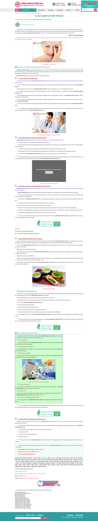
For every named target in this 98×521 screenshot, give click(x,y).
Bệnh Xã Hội (2, 509)
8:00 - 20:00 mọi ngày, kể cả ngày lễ (31, 478)
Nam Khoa (2, 506)
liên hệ (68, 10)
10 (31, 19)
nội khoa (50, 10)
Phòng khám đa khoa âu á (27, 24)
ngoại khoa (41, 10)
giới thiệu (59, 10)
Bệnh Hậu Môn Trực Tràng (4, 508)
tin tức (77, 10)
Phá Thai (2, 513)
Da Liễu (1, 510)
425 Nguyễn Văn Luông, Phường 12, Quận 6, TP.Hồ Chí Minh (32, 473)
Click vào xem (49, 172)
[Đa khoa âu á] (33, 4)
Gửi (45, 518)
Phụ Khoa (2, 512)
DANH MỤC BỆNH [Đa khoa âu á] (23, 10)
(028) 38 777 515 (23, 475)
